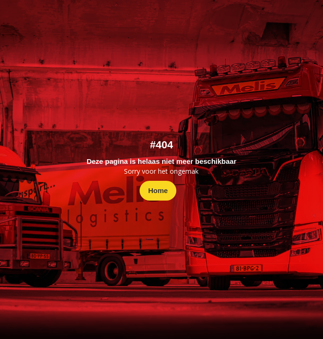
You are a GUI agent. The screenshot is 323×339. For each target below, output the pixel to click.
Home (158, 190)
